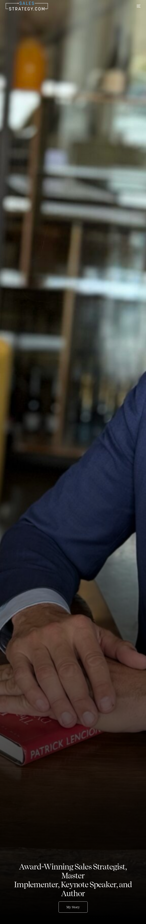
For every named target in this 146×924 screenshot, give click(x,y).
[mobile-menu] (135, 6)
